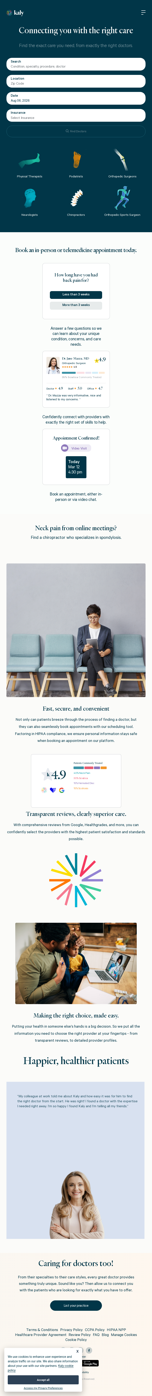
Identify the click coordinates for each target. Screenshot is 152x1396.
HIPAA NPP (116, 1330)
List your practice (76, 1306)
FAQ (96, 1335)
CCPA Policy (95, 1330)
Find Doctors (76, 131)
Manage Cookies (124, 1335)
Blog (105, 1335)
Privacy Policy (71, 1330)
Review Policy (80, 1335)
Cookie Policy (76, 1340)
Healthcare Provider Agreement (40, 1335)
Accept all (43, 1380)
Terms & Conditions (42, 1330)
